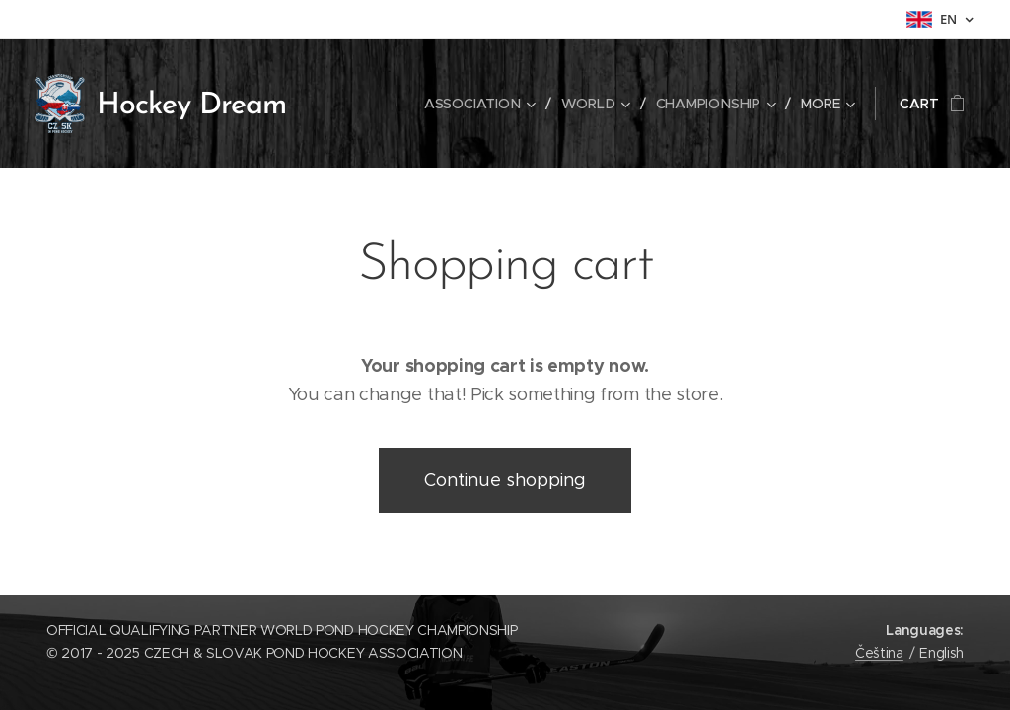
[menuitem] (484, 103)
